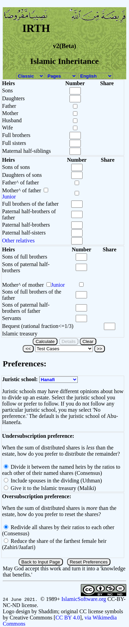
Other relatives (18, 240)
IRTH (36, 28)
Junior (9, 197)
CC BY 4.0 (67, 617)
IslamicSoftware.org (83, 599)
